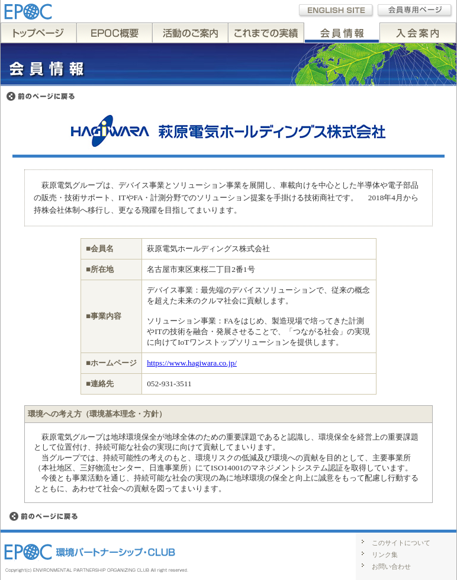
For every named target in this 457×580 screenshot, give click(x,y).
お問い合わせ (391, 566)
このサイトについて (401, 542)
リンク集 (385, 554)
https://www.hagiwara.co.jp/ (192, 362)
